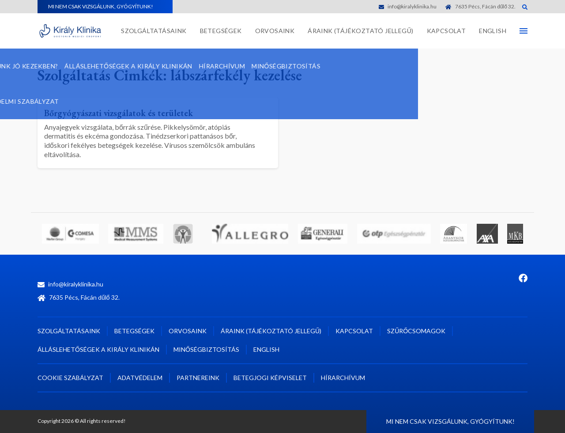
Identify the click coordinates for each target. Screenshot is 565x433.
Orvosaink (275, 30)
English (492, 30)
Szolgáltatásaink (153, 30)
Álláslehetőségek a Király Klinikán (98, 349)
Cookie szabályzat (70, 377)
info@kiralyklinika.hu (408, 6)
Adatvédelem (139, 377)
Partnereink (198, 377)
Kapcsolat (446, 30)
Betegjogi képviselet (270, 377)
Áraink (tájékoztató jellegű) (360, 30)
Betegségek (221, 30)
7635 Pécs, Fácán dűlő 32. (480, 6)
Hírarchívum (343, 377)
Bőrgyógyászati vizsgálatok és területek (131, 112)
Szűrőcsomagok (416, 331)
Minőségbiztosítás (206, 349)
